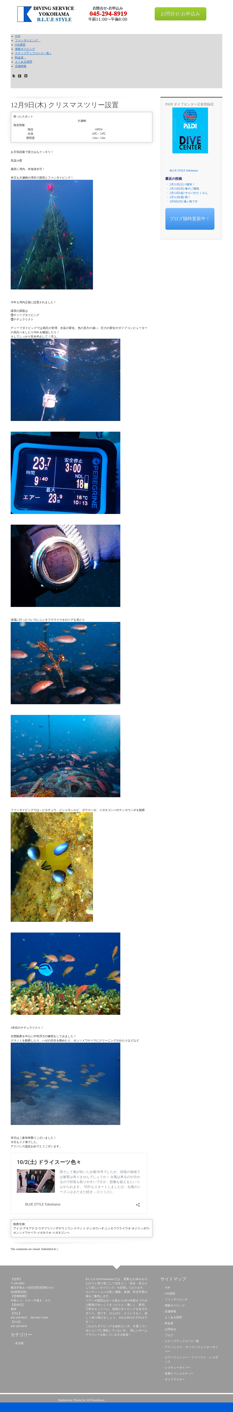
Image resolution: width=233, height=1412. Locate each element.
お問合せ (170, 1329)
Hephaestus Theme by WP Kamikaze (81, 1400)
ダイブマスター (175, 1379)
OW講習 (20, 44)
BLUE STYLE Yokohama (184, 170)
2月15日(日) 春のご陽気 (184, 188)
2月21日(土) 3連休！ (182, 184)
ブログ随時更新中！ (190, 218)
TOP (17, 36)
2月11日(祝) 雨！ (180, 197)
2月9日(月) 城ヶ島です (184, 201)
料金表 (20, 57)
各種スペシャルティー (179, 1373)
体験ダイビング (25, 49)
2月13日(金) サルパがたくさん (189, 193)
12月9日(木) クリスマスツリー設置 (65, 105)
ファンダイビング (28, 40)
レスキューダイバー (177, 1367)
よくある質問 (23, 62)
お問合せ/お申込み (180, 13)
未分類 (19, 1343)
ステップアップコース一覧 (33, 53)
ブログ (169, 1335)
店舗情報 (20, 66)
